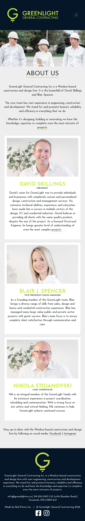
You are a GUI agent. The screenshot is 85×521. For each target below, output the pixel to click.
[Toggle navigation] (76, 15)
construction (74, 476)
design (13, 479)
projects (42, 127)
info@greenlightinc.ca (20, 496)
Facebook (55, 433)
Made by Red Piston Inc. (18, 507)
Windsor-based (58, 476)
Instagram (70, 433)
